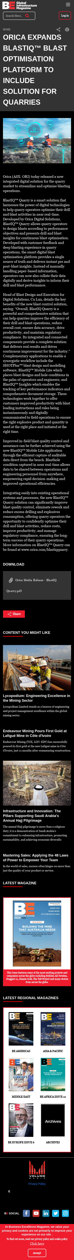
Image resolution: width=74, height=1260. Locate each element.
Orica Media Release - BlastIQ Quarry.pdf (32, 584)
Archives (53, 1123)
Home (6, 29)
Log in (65, 15)
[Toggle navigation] (68, 4)
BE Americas (21, 1032)
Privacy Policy (37, 1183)
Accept (37, 1252)
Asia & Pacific (53, 1032)
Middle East (21, 1078)
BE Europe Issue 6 (21, 1123)
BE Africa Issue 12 (53, 1078)
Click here (37, 1243)
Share (14, 614)
